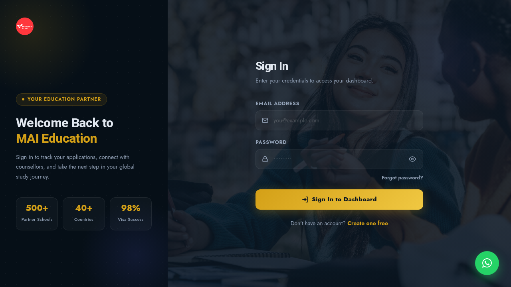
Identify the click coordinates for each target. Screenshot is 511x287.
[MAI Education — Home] (84, 26)
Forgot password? (402, 177)
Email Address (277, 103)
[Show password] (412, 159)
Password (271, 142)
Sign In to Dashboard (339, 199)
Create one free (367, 223)
